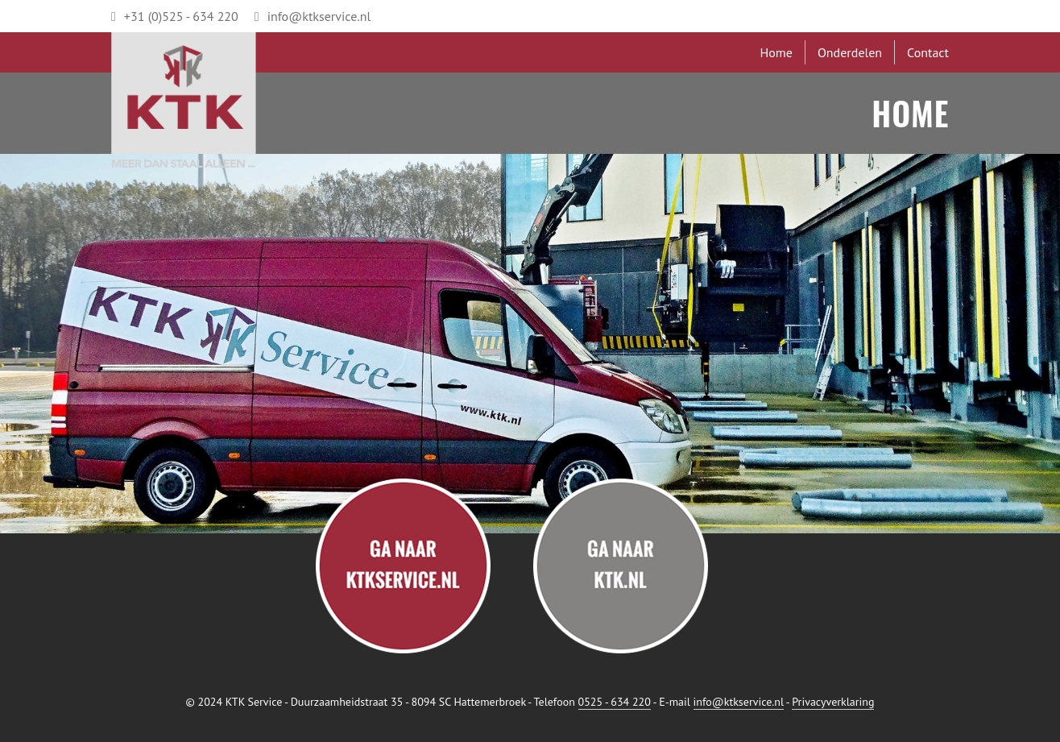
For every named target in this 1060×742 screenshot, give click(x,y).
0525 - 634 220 (614, 701)
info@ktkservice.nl (313, 16)
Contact (928, 52)
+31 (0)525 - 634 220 (174, 16)
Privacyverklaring (833, 701)
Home (776, 52)
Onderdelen (850, 52)
